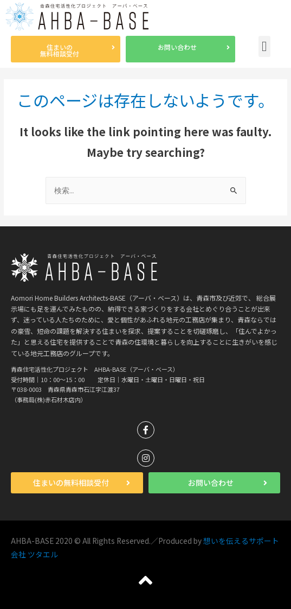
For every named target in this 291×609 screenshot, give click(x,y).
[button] (65, 49)
